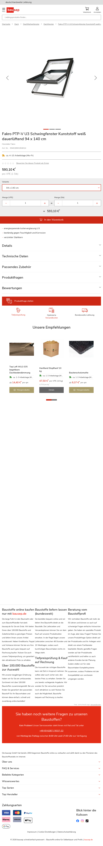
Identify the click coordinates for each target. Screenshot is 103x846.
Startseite (6, 24)
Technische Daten (15, 256)
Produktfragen (12, 277)
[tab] (51, 245)
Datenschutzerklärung (66, 832)
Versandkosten (51, 318)
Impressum (32, 832)
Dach (16, 24)
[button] (7, 78)
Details (7, 246)
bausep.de (88, 839)
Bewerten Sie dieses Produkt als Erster (32, 163)
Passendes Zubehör (16, 267)
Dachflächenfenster (31, 24)
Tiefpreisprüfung (18, 315)
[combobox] (51, 17)
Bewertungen (12, 288)
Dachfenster (49, 24)
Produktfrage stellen (23, 301)
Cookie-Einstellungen (47, 832)
